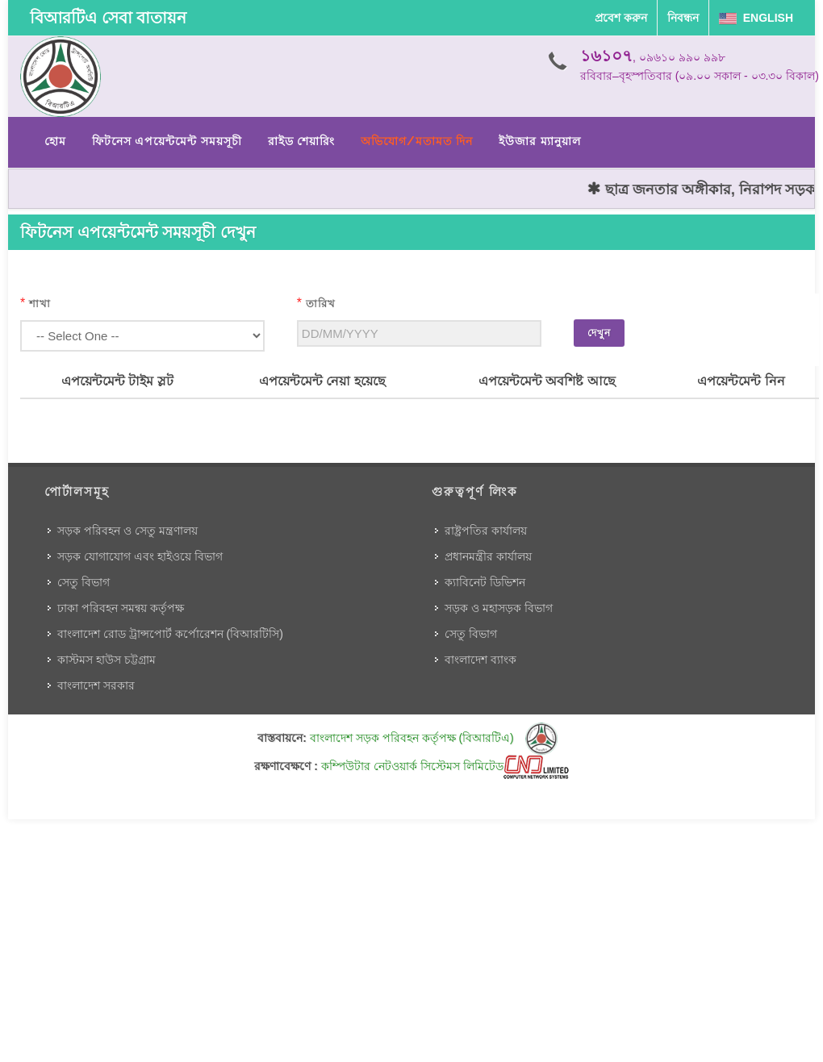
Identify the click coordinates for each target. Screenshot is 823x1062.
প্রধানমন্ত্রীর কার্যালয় (488, 556)
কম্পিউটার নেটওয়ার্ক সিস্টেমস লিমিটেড (445, 766)
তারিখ (321, 304)
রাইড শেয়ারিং (301, 141)
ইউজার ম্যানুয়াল (539, 141)
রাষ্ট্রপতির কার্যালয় (486, 530)
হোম (55, 141)
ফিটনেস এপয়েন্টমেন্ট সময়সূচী (167, 141)
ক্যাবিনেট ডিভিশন (485, 582)
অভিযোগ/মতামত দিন (417, 141)
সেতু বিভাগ (83, 582)
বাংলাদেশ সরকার (96, 685)
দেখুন (599, 333)
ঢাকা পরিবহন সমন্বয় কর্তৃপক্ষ (120, 608)
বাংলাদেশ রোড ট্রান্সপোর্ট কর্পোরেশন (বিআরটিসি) (170, 633)
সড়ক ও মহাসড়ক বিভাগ (499, 608)
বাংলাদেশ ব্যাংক (480, 659)
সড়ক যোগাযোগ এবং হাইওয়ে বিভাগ (140, 556)
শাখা (40, 304)
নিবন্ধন (683, 17)
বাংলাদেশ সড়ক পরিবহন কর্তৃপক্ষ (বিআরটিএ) (434, 737)
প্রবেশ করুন (621, 17)
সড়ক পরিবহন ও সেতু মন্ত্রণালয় (127, 530)
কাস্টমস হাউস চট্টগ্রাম (106, 659)
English (756, 17)
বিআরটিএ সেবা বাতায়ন (108, 18)
